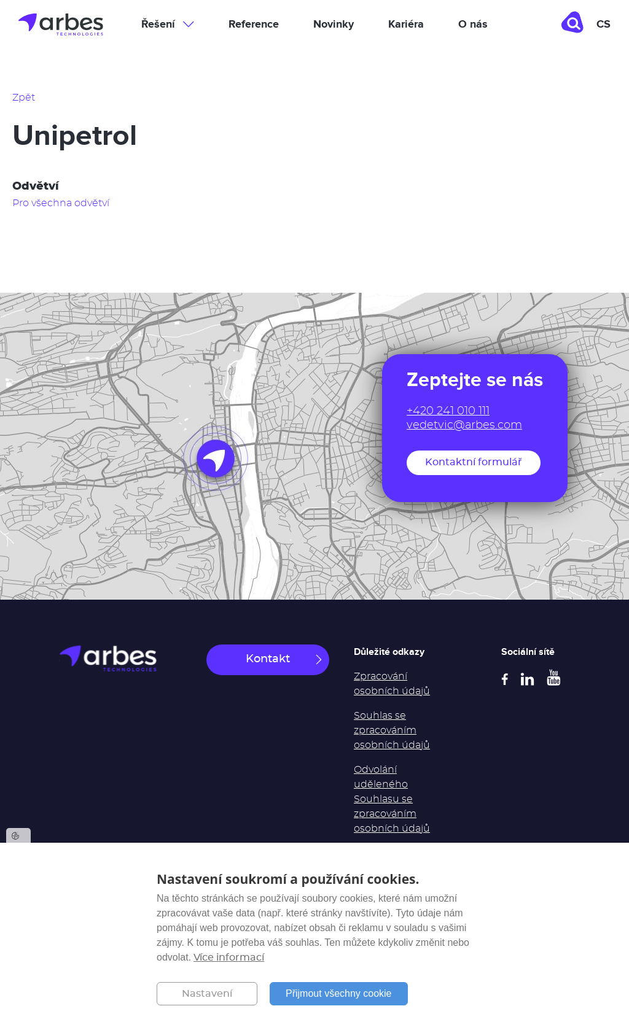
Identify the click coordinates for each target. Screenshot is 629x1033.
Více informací (228, 957)
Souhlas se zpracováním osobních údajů (392, 730)
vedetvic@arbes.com (464, 425)
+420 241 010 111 (448, 411)
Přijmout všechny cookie (339, 993)
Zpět (23, 98)
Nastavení (207, 994)
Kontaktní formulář (473, 462)
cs (603, 24)
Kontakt (268, 659)
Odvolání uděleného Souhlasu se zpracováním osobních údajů (392, 799)
